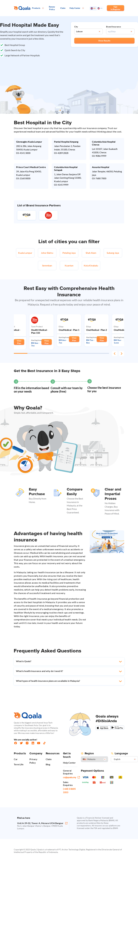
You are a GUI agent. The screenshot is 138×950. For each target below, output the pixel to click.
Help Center (69, 762)
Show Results (104, 40)
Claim (48, 759)
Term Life (19, 764)
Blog (48, 764)
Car (16, 759)
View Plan (19, 341)
